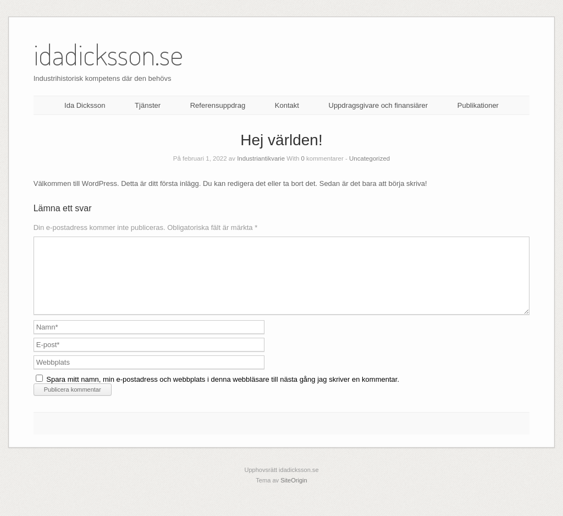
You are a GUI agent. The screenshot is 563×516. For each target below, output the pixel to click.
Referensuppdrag (217, 105)
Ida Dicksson (84, 105)
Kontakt (287, 105)
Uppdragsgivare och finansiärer (378, 105)
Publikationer (478, 105)
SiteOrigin (293, 493)
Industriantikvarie (261, 158)
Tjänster (148, 105)
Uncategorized (369, 158)
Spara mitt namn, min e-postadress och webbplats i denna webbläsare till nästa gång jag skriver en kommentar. (222, 392)
